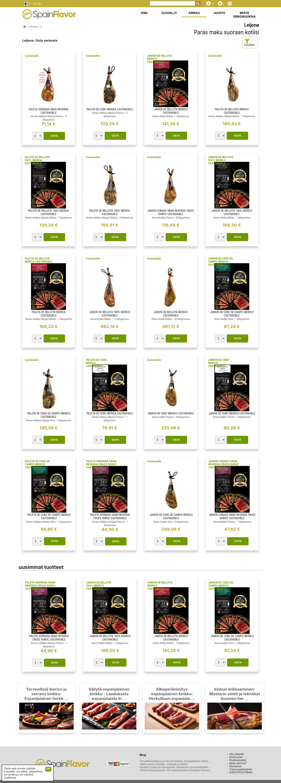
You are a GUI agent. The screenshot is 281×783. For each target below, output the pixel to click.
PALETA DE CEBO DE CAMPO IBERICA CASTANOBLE (37, 464)
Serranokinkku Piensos (163, 217)
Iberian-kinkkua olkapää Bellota (224, 116)
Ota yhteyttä (236, 754)
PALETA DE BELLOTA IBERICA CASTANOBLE (38, 260)
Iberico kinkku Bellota (163, 116)
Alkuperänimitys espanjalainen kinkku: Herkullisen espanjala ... (172, 694)
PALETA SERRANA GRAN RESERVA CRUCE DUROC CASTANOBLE (101, 464)
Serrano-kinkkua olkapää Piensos (47, 116)
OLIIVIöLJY (169, 13)
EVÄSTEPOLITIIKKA (241, 772)
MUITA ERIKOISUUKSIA (244, 14)
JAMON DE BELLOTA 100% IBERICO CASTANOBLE (220, 160)
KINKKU (194, 13)
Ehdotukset (236, 757)
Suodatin (249, 42)
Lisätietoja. (10, 777)
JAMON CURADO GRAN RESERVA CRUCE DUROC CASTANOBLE (223, 464)
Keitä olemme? (238, 763)
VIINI (144, 13)
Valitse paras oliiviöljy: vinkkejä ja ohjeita (163, 764)
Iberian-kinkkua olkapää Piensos (108, 112)
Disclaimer (235, 766)
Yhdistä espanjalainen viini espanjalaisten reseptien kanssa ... (176, 770)
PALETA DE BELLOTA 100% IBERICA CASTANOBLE (37, 160)
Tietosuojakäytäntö (240, 769)
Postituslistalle (237, 760)
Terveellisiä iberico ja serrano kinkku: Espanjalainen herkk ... (46, 694)
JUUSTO (219, 13)
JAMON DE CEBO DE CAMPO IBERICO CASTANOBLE (220, 261)
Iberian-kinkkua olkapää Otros (41, 420)
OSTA (54, 135)
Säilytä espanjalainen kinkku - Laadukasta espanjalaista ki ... (109, 694)
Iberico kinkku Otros (224, 319)
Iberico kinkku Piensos (163, 417)
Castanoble (32, 55)
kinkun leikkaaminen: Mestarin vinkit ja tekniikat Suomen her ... (234, 694)
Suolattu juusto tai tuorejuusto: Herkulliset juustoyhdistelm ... (175, 767)
